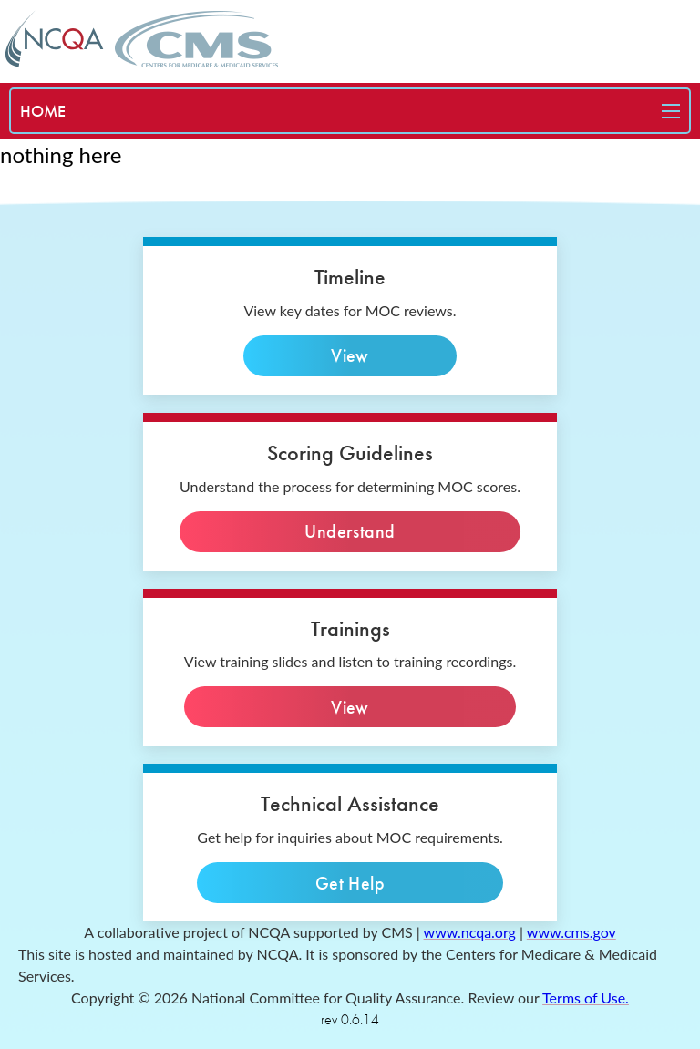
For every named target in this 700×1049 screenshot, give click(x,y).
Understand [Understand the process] (350, 531)
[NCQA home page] (54, 38)
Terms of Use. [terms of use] (585, 997)
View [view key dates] (349, 355)
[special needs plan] (43, 110)
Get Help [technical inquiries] (349, 882)
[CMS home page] (196, 39)
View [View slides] (350, 706)
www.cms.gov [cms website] (571, 932)
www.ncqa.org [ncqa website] (470, 932)
